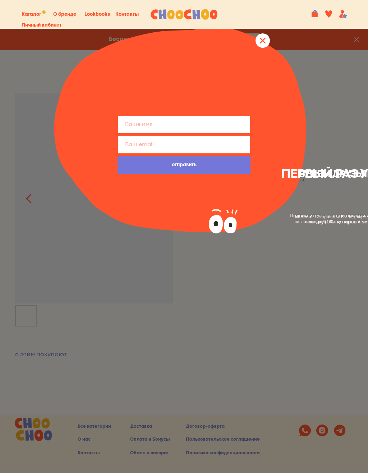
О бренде (64, 14)
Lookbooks (97, 14)
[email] (184, 145)
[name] (184, 125)
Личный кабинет (41, 25)
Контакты (127, 14)
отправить (184, 165)
